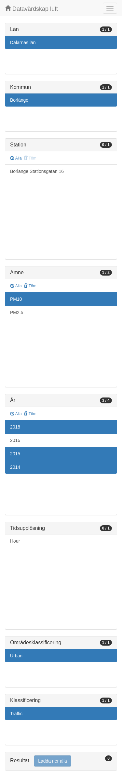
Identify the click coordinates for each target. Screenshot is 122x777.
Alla (16, 158)
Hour (15, 541)
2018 (15, 427)
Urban (16, 655)
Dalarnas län (23, 42)
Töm (30, 286)
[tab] (61, 761)
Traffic (16, 713)
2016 (15, 440)
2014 (15, 467)
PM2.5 (16, 312)
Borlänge (19, 100)
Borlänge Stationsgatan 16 (37, 171)
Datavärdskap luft (31, 8)
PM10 (16, 299)
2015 (15, 453)
